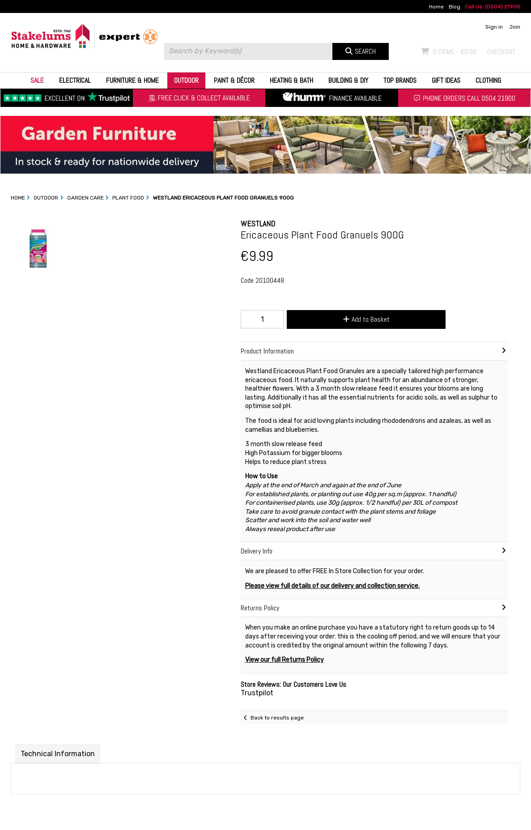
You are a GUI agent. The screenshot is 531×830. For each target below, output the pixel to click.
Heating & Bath (291, 80)
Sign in (494, 27)
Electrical (75, 80)
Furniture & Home (132, 80)
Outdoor (186, 80)
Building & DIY (348, 80)
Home (436, 7)
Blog (454, 7)
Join (514, 27)
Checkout (501, 51)
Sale (37, 80)
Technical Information (58, 753)
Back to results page (277, 718)
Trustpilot (257, 693)
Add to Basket (366, 319)
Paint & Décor (234, 80)
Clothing (488, 80)
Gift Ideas (446, 80)
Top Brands (399, 80)
